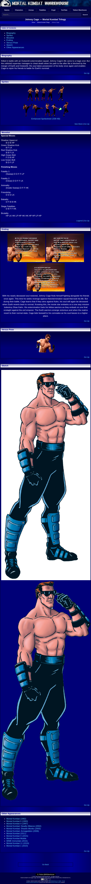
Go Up (86, 73)
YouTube (64, 10)
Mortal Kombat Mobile (16, 838)
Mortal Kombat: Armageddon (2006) (22, 831)
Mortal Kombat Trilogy (54, 19)
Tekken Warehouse (80, 10)
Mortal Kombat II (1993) (17, 821)
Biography (11, 33)
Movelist (10, 38)
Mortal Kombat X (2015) (17, 836)
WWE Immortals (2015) (17, 841)
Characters (19, 10)
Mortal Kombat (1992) (16, 819)
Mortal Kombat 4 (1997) (17, 823)
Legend (79, 221)
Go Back (45, 864)
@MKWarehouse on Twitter (55, 881)
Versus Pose (12, 42)
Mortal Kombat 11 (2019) (17, 843)
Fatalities (42, 10)
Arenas (31, 10)
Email (63, 881)
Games (6, 10)
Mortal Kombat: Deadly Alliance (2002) (23, 826)
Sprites (9, 35)
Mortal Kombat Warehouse (32, 882)
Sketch (9, 45)
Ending (9, 40)
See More (78, 124)
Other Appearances (15, 47)
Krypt (53, 10)
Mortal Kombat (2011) (16, 833)
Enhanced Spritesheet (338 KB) (45, 119)
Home (33, 22)
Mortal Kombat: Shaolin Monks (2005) (23, 828)
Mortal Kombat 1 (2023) (17, 846)
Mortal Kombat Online (56, 882)
